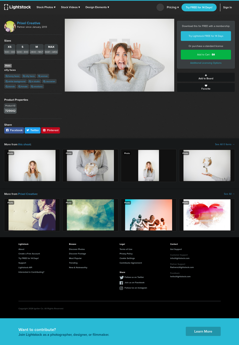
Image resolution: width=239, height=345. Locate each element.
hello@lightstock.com (180, 276)
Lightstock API (25, 267)
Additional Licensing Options (206, 63)
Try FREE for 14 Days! (199, 7)
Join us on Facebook (134, 282)
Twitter (32, 130)
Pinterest (51, 130)
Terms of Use (126, 249)
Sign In (227, 7)
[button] (46, 7)
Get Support (176, 249)
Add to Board (205, 77)
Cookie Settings (127, 258)
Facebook (14, 130)
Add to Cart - (206, 54)
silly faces (29, 76)
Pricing (173, 7)
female (23, 86)
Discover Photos (77, 249)
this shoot (24, 144)
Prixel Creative (28, 23)
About (21, 249)
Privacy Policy (126, 253)
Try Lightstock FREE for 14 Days (206, 36)
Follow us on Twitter (134, 277)
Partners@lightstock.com (182, 267)
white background (15, 81)
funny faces (12, 76)
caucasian (49, 81)
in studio (34, 81)
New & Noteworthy (78, 267)
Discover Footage (77, 253)
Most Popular (75, 258)
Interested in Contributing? (31, 271)
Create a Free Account (29, 253)
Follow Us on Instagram (136, 287)
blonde (10, 86)
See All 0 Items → (225, 144)
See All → (229, 194)
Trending (73, 262)
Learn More (203, 331)
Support (22, 262)
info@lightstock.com (179, 258)
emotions (37, 86)
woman (43, 76)
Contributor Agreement (131, 262)
